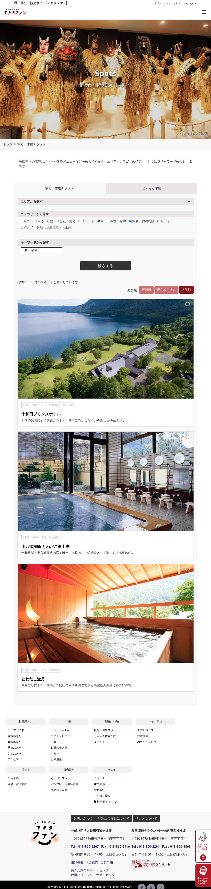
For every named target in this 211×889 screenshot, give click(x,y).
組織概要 (77, 862)
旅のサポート (102, 784)
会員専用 (106, 862)
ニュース (99, 778)
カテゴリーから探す (35, 214)
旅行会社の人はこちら (167, 3)
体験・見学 (116, 221)
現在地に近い (166, 290)
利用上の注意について (113, 818)
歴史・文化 (65, 221)
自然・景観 (43, 221)
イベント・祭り (91, 221)
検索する (105, 265)
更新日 (146, 290)
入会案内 (92, 862)
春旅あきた (14, 736)
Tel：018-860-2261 (145, 846)
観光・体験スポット (59, 188)
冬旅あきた (14, 753)
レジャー (165, 221)
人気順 (186, 290)
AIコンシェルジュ (148, 742)
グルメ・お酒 (32, 227)
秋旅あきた (14, 747)
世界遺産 (56, 759)
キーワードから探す (35, 242)
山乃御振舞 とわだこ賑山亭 (45, 546)
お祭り (55, 753)
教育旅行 (99, 790)
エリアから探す (32, 201)
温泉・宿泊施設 (141, 221)
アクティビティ (60, 736)
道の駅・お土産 (58, 227)
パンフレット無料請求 (64, 784)
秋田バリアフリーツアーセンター (94, 875)
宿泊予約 (13, 778)
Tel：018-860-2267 (85, 846)
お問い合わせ (82, 818)
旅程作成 (142, 736)
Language (190, 3)
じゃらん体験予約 (105, 736)
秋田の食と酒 (59, 747)
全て (25, 221)
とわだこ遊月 (33, 679)
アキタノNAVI (102, 795)
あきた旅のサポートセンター (91, 870)
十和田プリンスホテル (41, 414)
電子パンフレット (62, 778)
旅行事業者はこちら (106, 801)
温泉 (53, 742)
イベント (99, 742)
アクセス (13, 759)
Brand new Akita (61, 730)
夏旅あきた (14, 742)
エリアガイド (16, 730)
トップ (8, 144)
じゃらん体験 (151, 188)
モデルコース (145, 730)
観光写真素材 (59, 790)
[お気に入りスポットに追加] (187, 305)
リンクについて (146, 818)
